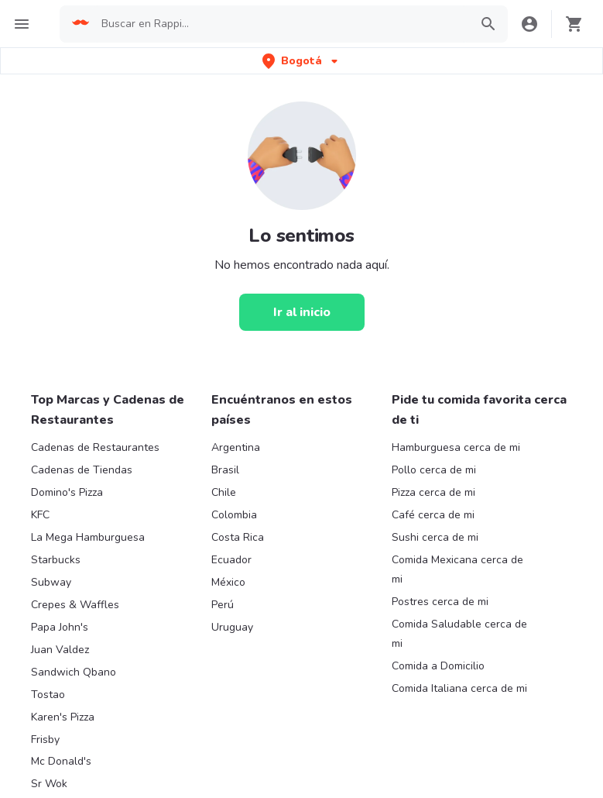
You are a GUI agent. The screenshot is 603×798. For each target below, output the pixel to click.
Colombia (234, 514)
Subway (51, 582)
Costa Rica (237, 537)
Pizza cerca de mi (433, 492)
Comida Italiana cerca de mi (459, 688)
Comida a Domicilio (438, 666)
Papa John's (59, 627)
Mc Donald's (61, 761)
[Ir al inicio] (302, 312)
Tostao (48, 694)
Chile (223, 492)
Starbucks (56, 559)
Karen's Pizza (62, 717)
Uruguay (232, 627)
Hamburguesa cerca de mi (456, 447)
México (228, 582)
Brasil (225, 470)
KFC (40, 514)
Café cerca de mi (433, 514)
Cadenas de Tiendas (81, 470)
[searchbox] (280, 24)
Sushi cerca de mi (435, 537)
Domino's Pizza (67, 492)
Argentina (235, 447)
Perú (222, 604)
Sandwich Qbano (73, 672)
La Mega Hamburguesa (88, 537)
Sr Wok (49, 783)
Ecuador (231, 559)
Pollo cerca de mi (434, 470)
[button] (301, 61)
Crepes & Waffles (75, 604)
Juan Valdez (60, 649)
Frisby (45, 739)
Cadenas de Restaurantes (95, 447)
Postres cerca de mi (440, 601)
